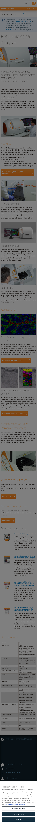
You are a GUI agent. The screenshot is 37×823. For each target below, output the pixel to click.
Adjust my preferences (18, 809)
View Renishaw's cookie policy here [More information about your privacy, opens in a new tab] (15, 805)
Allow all (18, 820)
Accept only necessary (18, 815)
